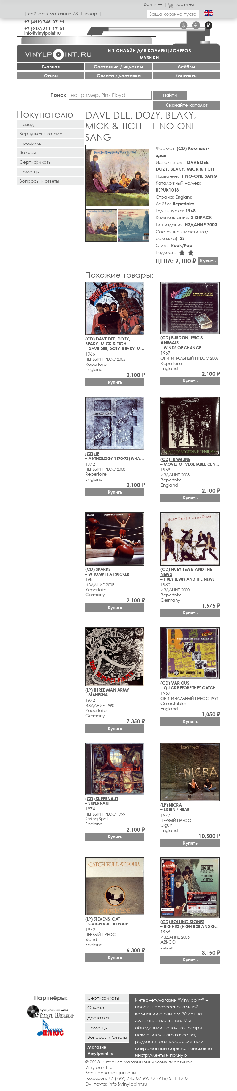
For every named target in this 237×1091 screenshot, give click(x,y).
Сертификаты (35, 162)
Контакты (186, 75)
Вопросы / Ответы (107, 1037)
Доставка (98, 1017)
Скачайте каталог (187, 105)
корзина (181, 4)
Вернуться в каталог (42, 133)
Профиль (30, 143)
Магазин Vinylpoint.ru (100, 1050)
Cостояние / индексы (118, 66)
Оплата (95, 1007)
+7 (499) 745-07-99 (44, 21)
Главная (51, 66)
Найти (170, 95)
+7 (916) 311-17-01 (44, 28)
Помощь (29, 171)
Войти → (153, 4)
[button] (143, 151)
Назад (27, 124)
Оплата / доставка (119, 75)
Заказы (28, 152)
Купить (208, 260)
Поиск (58, 95)
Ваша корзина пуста (173, 14)
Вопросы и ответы (39, 181)
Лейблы (186, 66)
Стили (51, 75)
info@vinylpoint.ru (42, 33)
